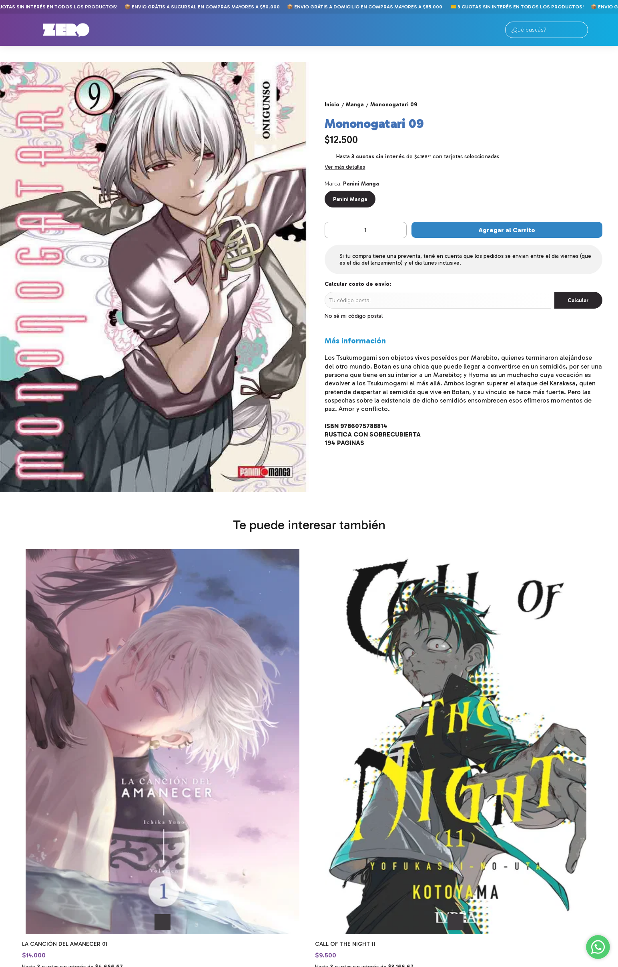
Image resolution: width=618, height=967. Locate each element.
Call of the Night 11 (199, 749)
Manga (21, 841)
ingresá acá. (260, 960)
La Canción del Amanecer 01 (64, 749)
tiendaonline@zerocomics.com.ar (355, 867)
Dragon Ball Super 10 (347, 749)
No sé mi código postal (354, 316)
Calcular (578, 300)
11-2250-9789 (330, 853)
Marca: (352, 183)
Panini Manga (350, 199)
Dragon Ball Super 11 (492, 749)
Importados (30, 860)
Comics (21, 831)
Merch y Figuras (36, 869)
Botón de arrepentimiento (300, 960)
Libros (20, 850)
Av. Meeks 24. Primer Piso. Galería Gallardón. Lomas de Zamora (354, 836)
